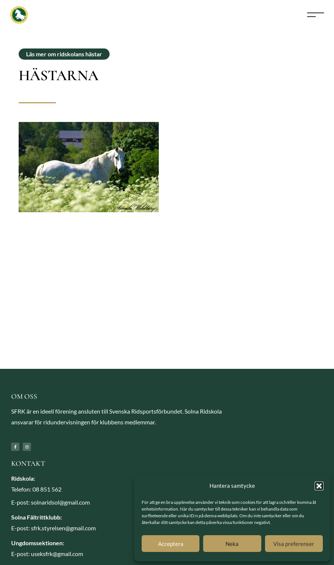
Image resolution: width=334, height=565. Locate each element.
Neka (232, 543)
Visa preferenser (293, 543)
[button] (319, 486)
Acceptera (170, 543)
